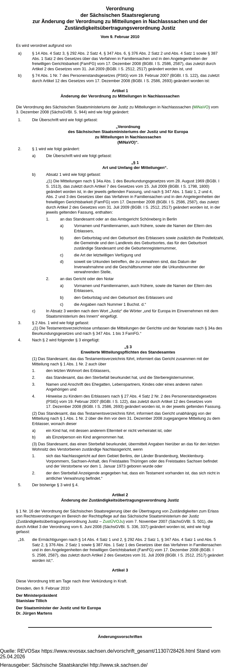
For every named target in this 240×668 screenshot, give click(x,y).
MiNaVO (200, 107)
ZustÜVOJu (113, 521)
